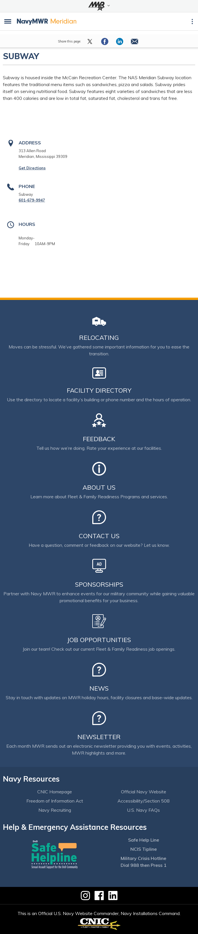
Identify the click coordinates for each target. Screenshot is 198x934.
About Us (99, 487)
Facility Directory (99, 390)
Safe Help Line (143, 840)
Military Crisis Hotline (143, 858)
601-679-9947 (32, 200)
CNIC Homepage (54, 792)
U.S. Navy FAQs (143, 810)
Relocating (99, 338)
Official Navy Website (143, 792)
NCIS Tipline (143, 849)
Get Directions (32, 168)
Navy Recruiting (54, 810)
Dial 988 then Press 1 (143, 865)
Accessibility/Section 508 (143, 801)
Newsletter (99, 737)
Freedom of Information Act (54, 801)
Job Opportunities (99, 640)
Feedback (99, 439)
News (99, 688)
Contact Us (99, 536)
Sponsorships (99, 584)
